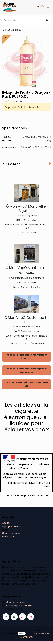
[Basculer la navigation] (48, 7)
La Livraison (8, 536)
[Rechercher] (47, 20)
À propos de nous (11, 526)
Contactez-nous (11, 533)
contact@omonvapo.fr (19, 605)
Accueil (6, 523)
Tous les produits (13, 30)
